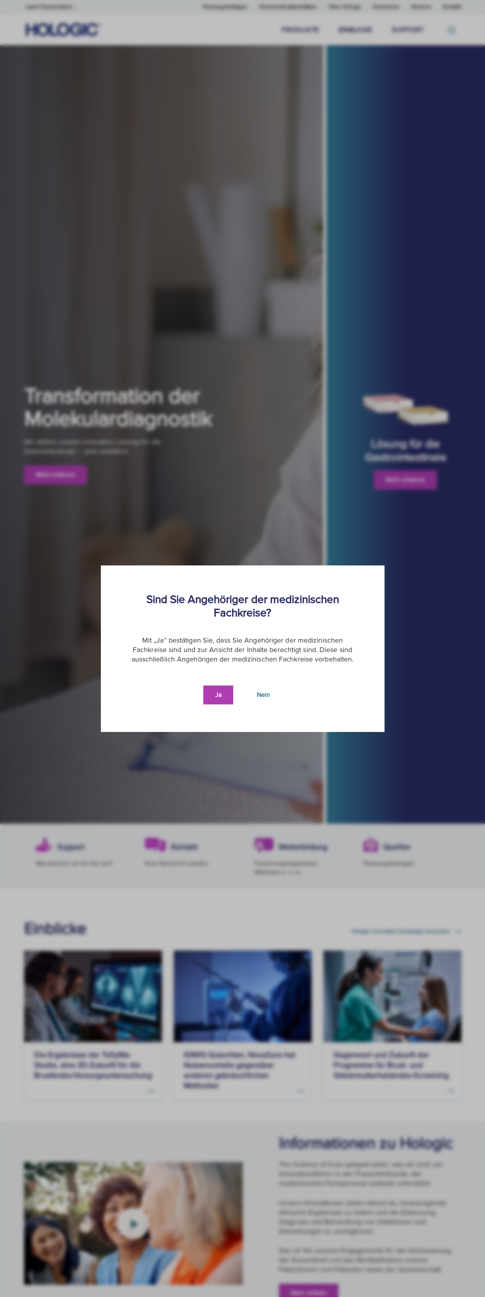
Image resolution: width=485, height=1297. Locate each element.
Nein (263, 695)
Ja (218, 695)
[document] (243, 648)
